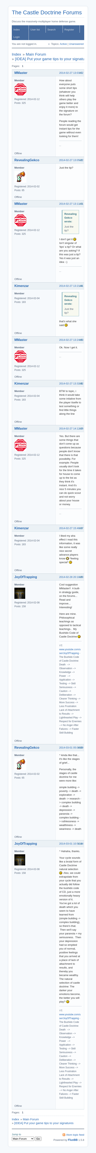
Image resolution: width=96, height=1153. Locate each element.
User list (35, 29)
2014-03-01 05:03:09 (71, 747)
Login (16, 36)
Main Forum (36, 54)
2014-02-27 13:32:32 (71, 383)
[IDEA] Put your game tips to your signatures (52, 59)
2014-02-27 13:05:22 (71, 160)
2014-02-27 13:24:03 (71, 339)
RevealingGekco (26, 160)
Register (69, 29)
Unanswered (76, 43)
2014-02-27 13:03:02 (71, 72)
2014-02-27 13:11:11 (71, 203)
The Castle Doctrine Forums (47, 12)
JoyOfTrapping (25, 577)
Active (63, 43)
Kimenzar (21, 286)
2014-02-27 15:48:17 (71, 528)
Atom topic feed (75, 1134)
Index (16, 29)
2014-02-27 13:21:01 (71, 285)
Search (51, 29)
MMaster (20, 73)
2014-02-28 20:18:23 (71, 577)
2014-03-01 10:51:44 (71, 843)
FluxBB (73, 1139)
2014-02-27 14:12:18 (71, 428)
